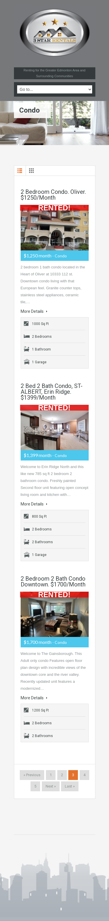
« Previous (32, 775)
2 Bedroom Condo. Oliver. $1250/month (53, 194)
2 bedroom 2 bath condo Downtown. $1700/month (53, 581)
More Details (34, 311)
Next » (51, 786)
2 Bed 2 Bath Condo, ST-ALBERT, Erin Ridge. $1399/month (52, 391)
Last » (70, 786)
